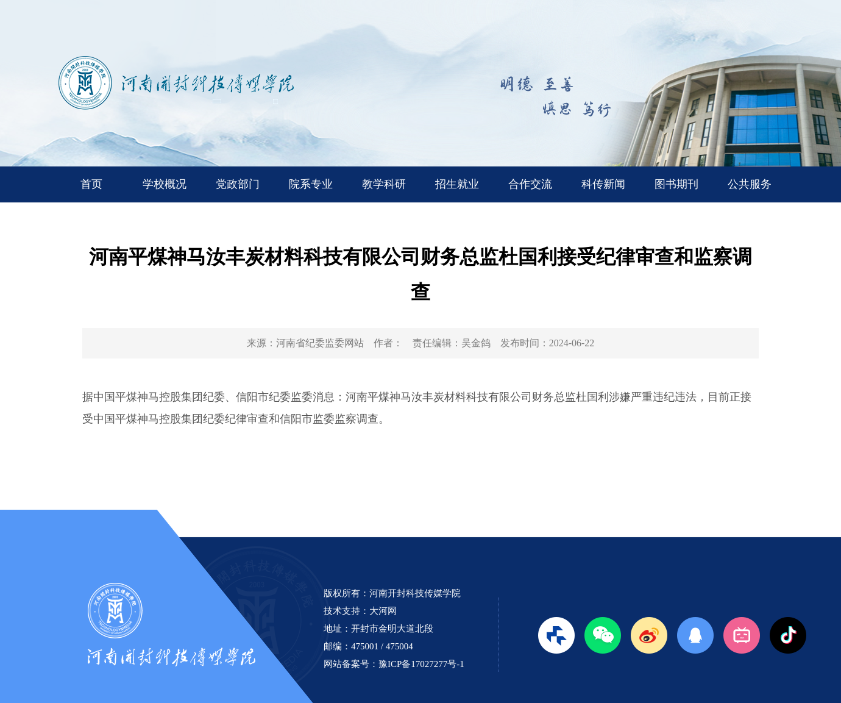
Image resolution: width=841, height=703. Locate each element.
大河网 (383, 611)
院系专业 (311, 184)
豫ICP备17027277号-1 (421, 664)
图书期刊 (676, 184)
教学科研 (384, 184)
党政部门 (238, 184)
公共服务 (750, 184)
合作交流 (530, 184)
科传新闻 (603, 184)
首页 (91, 184)
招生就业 (457, 184)
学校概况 (164, 184)
